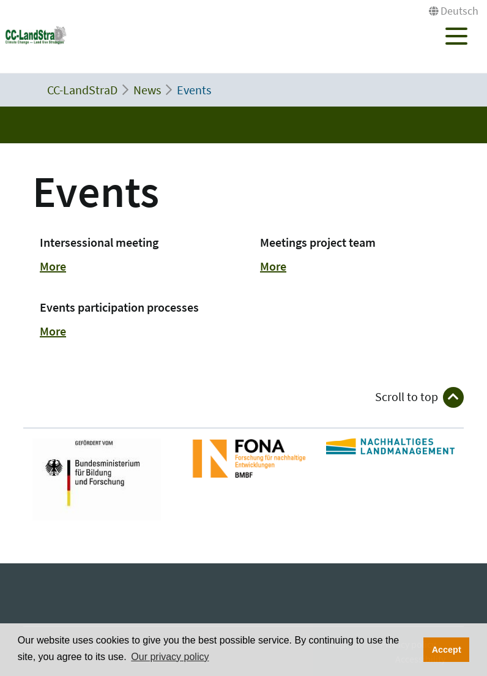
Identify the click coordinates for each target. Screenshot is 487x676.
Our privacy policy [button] (170, 657)
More (53, 266)
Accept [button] (446, 650)
